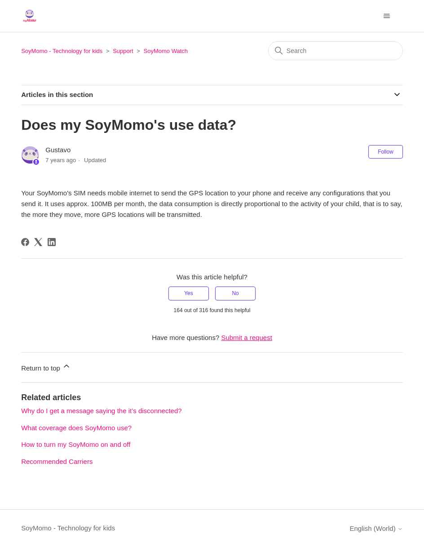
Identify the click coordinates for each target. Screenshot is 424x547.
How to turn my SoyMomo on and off (75, 444)
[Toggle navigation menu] (387, 16)
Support (123, 51)
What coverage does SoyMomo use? (76, 428)
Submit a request (246, 337)
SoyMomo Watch (166, 51)
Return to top (46, 367)
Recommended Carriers (57, 461)
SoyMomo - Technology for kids (61, 51)
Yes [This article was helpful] (188, 293)
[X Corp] (38, 242)
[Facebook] (25, 242)
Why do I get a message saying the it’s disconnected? (101, 411)
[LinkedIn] (52, 242)
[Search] (335, 51)
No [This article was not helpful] (235, 293)
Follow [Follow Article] (385, 152)
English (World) (375, 528)
